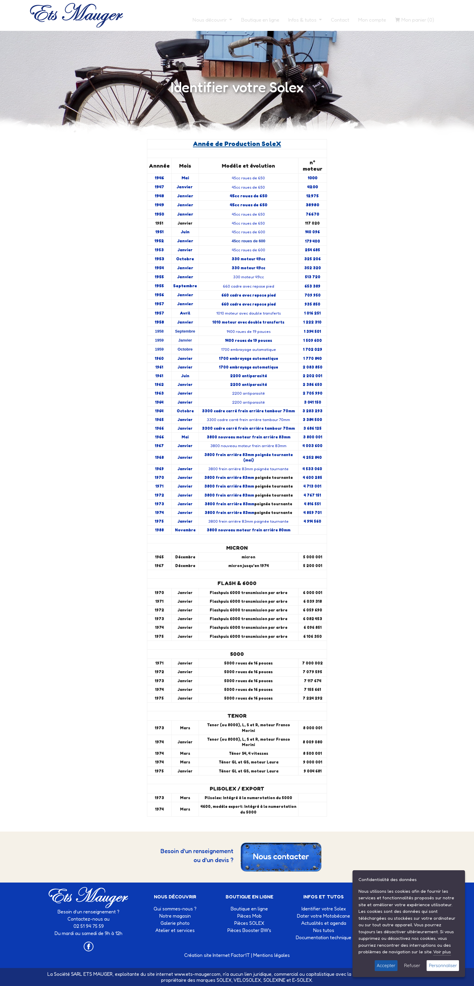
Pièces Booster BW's (249, 930)
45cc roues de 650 (248, 177)
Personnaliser (443, 965)
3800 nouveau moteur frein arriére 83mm (248, 445)
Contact (340, 19)
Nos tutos (323, 930)
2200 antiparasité (248, 393)
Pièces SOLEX (249, 923)
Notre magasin (175, 916)
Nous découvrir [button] (210, 19)
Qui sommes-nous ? (175, 909)
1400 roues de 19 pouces (248, 331)
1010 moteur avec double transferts (248, 313)
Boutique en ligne (260, 19)
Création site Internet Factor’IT (217, 955)
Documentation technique (323, 937)
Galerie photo (175, 923)
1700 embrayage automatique (248, 349)
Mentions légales (271, 955)
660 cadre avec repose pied (248, 286)
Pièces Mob (249, 916)
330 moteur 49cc (248, 276)
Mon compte (372, 19)
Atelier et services (175, 930)
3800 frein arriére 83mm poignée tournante (248, 468)
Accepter (386, 965)
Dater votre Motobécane (323, 916)
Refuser (412, 965)
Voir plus (442, 952)
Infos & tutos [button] (303, 19)
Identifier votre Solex (324, 909)
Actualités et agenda (323, 923)
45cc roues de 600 (248, 231)
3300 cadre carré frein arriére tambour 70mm (248, 419)
